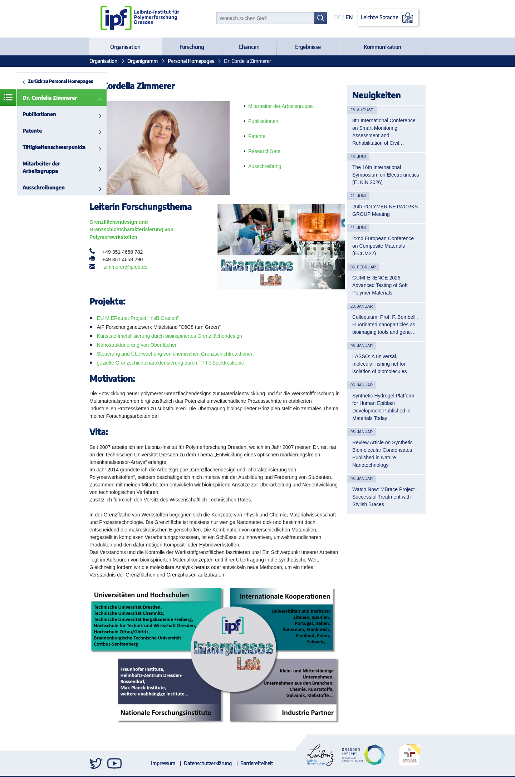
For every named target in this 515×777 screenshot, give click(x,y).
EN (349, 17)
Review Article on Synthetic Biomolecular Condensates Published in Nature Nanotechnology (382, 454)
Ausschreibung (264, 166)
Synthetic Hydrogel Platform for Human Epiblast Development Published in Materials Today (383, 407)
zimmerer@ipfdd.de (125, 267)
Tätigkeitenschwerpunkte (54, 147)
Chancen (249, 47)
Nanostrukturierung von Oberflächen (137, 345)
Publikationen (39, 114)
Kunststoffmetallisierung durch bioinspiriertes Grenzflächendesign (169, 336)
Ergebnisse (308, 47)
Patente (32, 131)
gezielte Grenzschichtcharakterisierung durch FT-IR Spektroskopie (170, 363)
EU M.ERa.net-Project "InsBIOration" (138, 318)
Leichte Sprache (388, 18)
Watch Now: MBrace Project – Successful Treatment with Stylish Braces (385, 496)
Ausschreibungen (44, 187)
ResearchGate (264, 151)
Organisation (125, 47)
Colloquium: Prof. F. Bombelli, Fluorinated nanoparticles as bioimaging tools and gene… (385, 324)
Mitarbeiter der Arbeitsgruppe (41, 167)
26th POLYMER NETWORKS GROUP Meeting (385, 210)
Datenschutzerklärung (208, 763)
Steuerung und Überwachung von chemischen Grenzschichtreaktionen (175, 354)
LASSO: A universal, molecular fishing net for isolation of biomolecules (379, 363)
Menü (8, 97)
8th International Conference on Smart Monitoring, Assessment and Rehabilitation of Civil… (384, 132)
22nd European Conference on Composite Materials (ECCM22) (383, 246)
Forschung (192, 47)
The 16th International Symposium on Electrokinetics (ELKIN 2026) (385, 174)
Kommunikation (382, 47)
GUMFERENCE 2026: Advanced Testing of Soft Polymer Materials (380, 285)
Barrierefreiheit (256, 763)
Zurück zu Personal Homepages (60, 81)
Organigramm (142, 61)
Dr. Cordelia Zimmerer (50, 98)
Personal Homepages (191, 61)
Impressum (163, 763)
